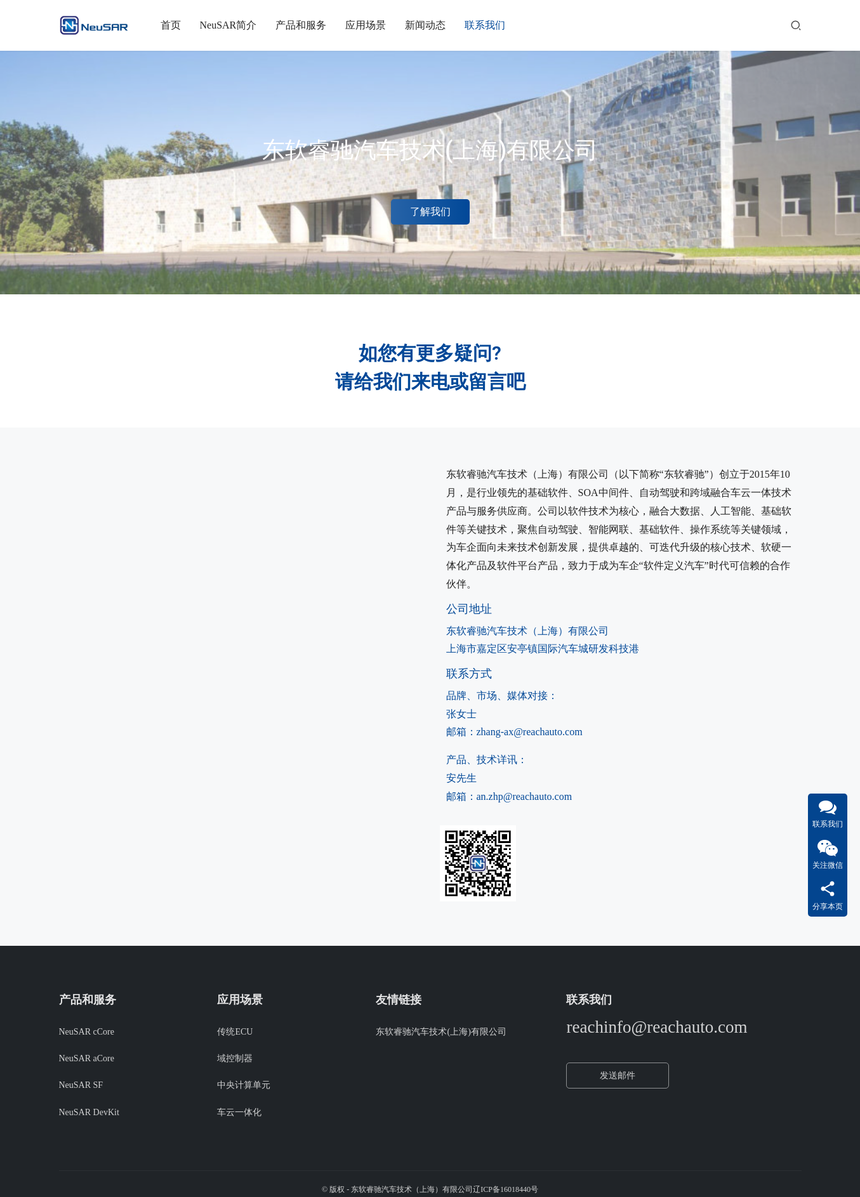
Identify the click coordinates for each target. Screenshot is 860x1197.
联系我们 (485, 25)
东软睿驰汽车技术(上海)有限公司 (441, 1032)
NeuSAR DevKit (89, 1112)
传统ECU (235, 1032)
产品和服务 (300, 25)
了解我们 (430, 211)
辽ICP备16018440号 (505, 1189)
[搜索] (796, 25)
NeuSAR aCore (87, 1058)
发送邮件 (617, 1075)
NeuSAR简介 (228, 25)
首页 (171, 25)
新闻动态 (425, 25)
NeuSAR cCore (87, 1032)
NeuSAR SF (81, 1085)
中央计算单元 (243, 1085)
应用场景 (365, 25)
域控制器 (235, 1058)
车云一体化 (239, 1112)
